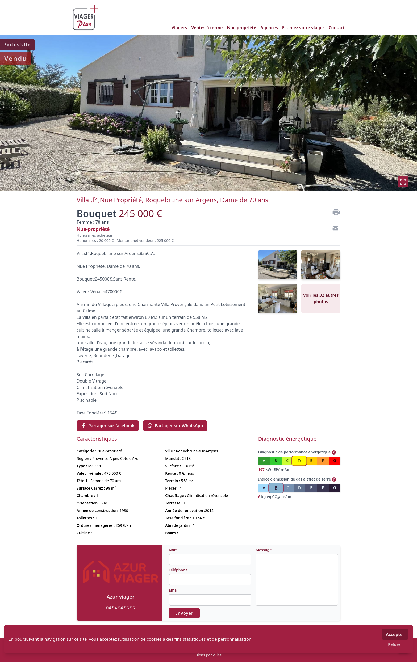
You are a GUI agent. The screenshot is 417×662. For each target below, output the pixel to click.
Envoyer (184, 613)
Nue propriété (241, 28)
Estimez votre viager (303, 28)
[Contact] (334, 229)
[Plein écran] (403, 181)
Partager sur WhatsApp (175, 425)
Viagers (179, 28)
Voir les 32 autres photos (321, 298)
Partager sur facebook (108, 425)
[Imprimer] (334, 212)
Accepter (395, 634)
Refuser (395, 644)
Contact (336, 28)
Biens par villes (208, 654)
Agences (269, 28)
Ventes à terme (207, 28)
